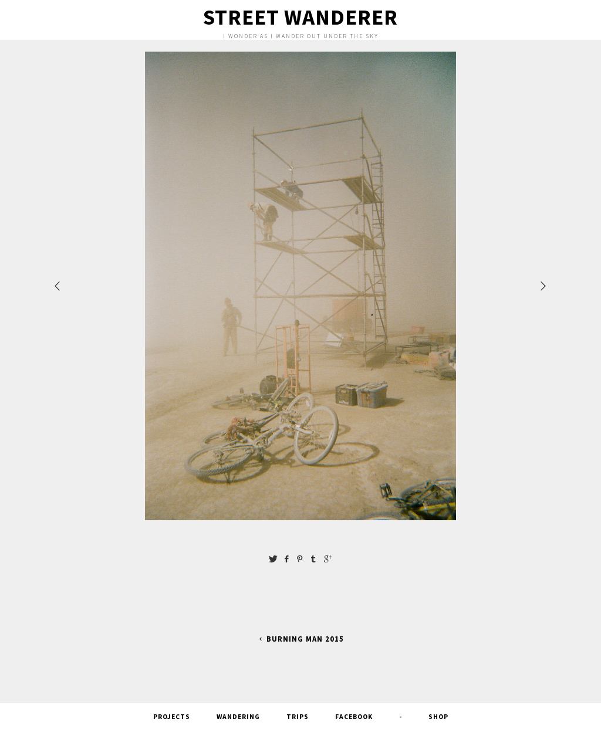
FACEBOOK (354, 717)
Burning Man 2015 (300, 639)
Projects (171, 717)
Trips (297, 717)
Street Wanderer (300, 17)
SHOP (438, 717)
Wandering (238, 717)
